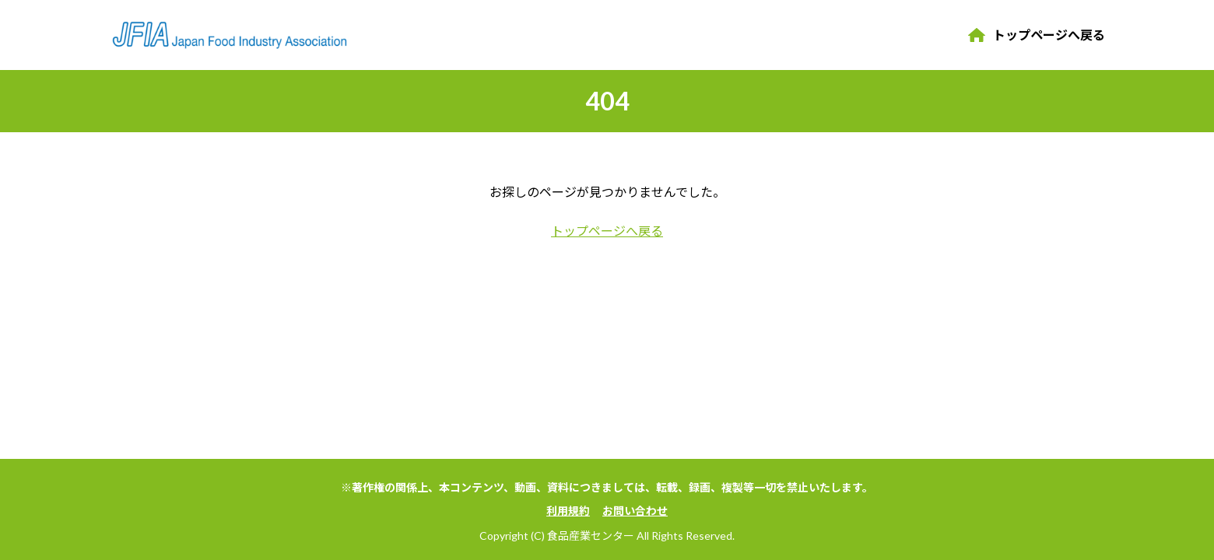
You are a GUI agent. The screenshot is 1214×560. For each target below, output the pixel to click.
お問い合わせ (635, 510)
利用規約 (568, 510)
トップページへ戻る (1049, 34)
